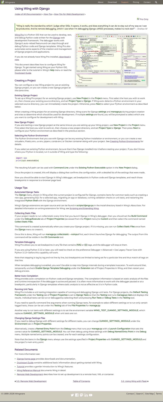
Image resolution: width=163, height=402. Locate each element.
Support (124, 2)
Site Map (149, 393)
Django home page (26, 359)
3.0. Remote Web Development (31, 381)
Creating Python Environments (125, 141)
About (100, 2)
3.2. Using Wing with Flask (134, 381)
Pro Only (144, 19)
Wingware (10, 2)
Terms (159, 393)
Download (112, 2)
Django (56, 37)
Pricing (136, 2)
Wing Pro (19, 35)
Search (139, 393)
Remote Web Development (30, 374)
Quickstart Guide (23, 73)
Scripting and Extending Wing (84, 208)
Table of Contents (81, 381)
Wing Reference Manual (28, 370)
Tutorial (20, 366)
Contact (147, 2)
